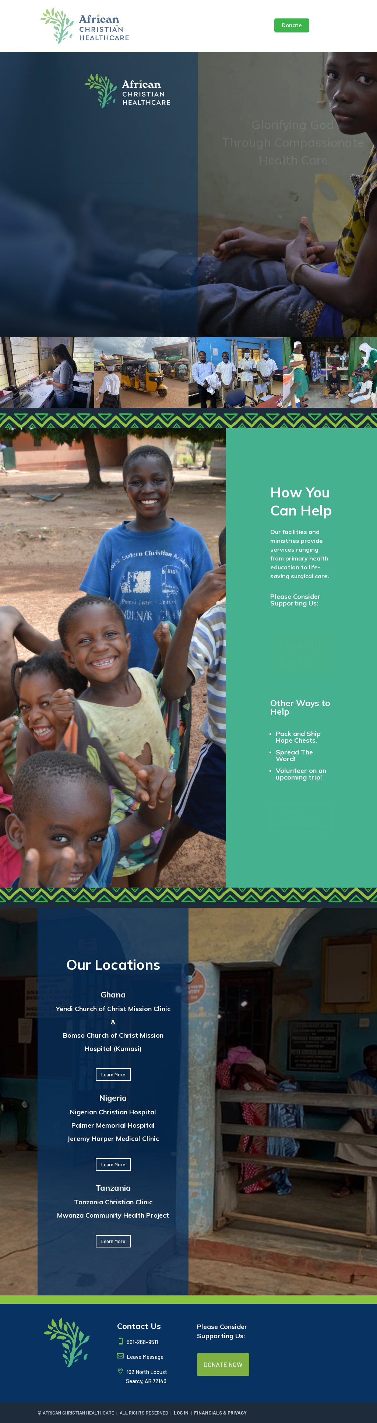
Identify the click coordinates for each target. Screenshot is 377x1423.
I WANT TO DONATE (300, 653)
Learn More (113, 1074)
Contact (254, 26)
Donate (292, 25)
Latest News (183, 26)
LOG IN (181, 1413)
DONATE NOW (223, 1364)
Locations (142, 26)
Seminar (221, 26)
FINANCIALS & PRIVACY (220, 1413)
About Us (99, 26)
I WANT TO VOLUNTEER (297, 817)
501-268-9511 (142, 1342)
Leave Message (144, 1356)
